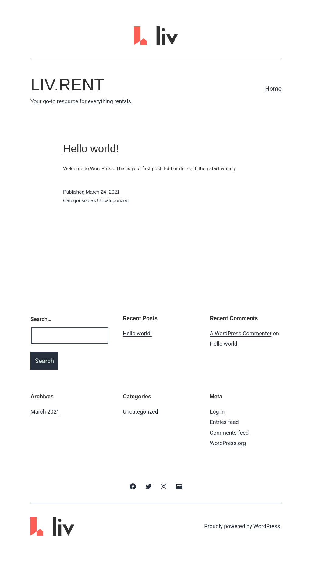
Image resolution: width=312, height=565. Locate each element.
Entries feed (224, 422)
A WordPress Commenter (241, 333)
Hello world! (91, 148)
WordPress (267, 526)
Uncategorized (113, 200)
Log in (217, 411)
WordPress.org (228, 443)
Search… (40, 319)
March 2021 (45, 411)
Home (273, 88)
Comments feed (229, 432)
